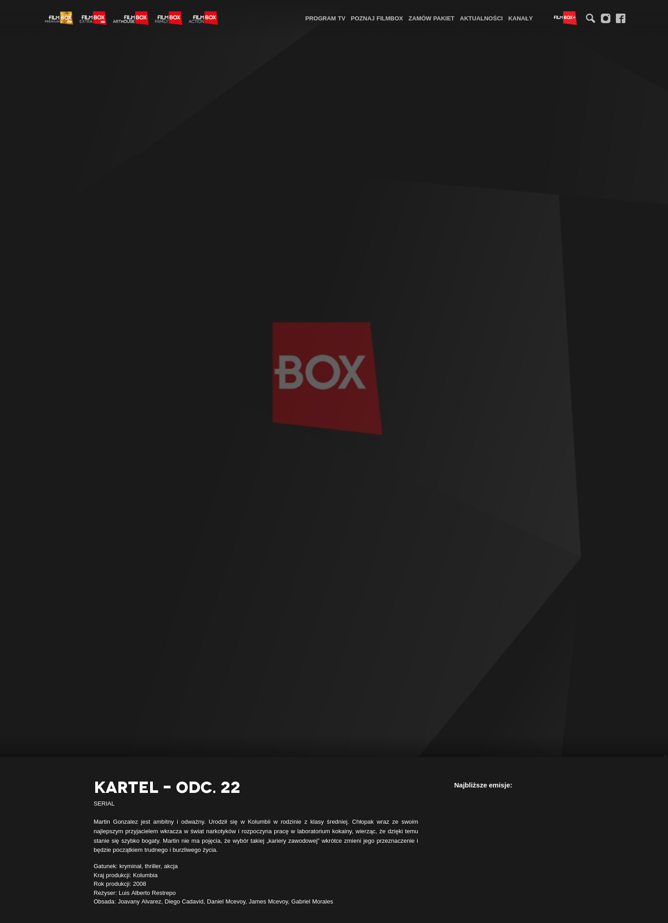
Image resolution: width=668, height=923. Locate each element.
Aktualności (481, 18)
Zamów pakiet (431, 18)
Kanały (520, 18)
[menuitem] (325, 18)
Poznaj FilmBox (377, 18)
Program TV (325, 18)
